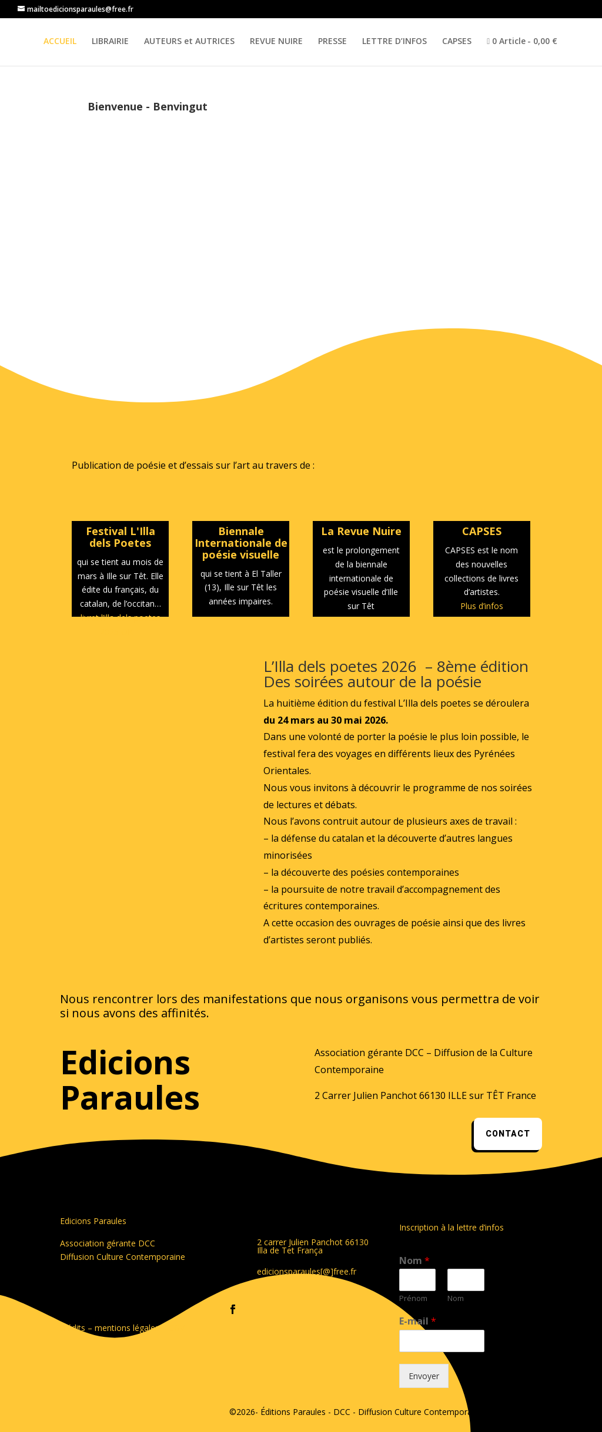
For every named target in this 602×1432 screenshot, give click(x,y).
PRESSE (332, 41)
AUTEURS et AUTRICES (189, 41)
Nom (414, 1261)
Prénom (413, 1298)
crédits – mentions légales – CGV (122, 1327)
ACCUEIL (60, 41)
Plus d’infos (481, 605)
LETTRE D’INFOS (394, 41)
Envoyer (424, 1375)
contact (508, 1134)
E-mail (417, 1321)
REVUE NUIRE (276, 41)
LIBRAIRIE (110, 41)
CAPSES (456, 41)
